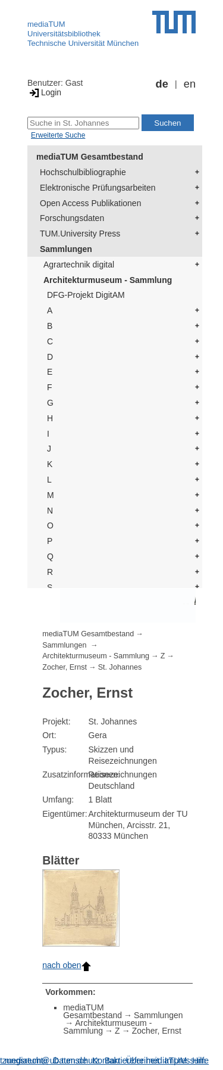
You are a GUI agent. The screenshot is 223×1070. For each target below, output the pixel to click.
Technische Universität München (83, 43)
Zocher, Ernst (64, 667)
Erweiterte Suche (58, 135)
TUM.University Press (80, 233)
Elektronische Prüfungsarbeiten (98, 187)
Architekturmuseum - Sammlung (107, 280)
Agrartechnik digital (78, 264)
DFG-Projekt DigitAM (86, 295)
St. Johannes (120, 667)
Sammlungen (66, 249)
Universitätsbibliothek (63, 33)
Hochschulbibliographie (83, 172)
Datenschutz (76, 1060)
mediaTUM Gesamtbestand (89, 156)
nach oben (66, 965)
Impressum (185, 1060)
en (190, 84)
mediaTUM (46, 24)
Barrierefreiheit (132, 1060)
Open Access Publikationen (90, 203)
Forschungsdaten (72, 218)
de (162, 84)
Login (44, 92)
